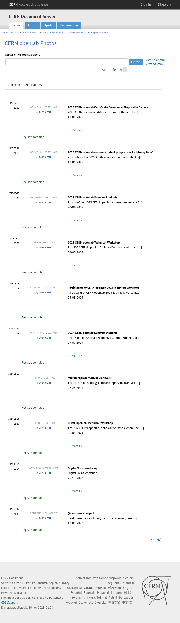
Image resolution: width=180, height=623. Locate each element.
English (128, 588)
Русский (71, 602)
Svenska (100, 602)
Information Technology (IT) (54, 32)
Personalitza (69, 25)
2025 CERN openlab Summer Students (92, 197)
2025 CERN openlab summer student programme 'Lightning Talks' (110, 152)
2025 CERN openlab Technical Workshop (94, 243)
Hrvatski (103, 593)
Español (76, 593)
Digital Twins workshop (83, 468)
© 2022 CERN (43, 518)
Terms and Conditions (47, 588)
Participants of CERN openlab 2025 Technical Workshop (103, 288)
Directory (164, 4)
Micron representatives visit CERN (90, 378)
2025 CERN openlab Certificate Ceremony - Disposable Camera (108, 107)
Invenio (22, 593)
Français (89, 593)
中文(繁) (128, 602)
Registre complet (33, 137)
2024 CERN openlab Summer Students (92, 333)
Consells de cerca (155, 59)
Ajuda (48, 25)
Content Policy (21, 588)
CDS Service (27, 598)
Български (74, 588)
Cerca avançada (154, 63)
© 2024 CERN (43, 337)
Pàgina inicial (9, 32)
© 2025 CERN (43, 112)
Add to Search (112, 70)
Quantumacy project (81, 513)
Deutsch (100, 588)
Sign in (146, 4)
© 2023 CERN (43, 473)
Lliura (32, 25)
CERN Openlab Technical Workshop (90, 423)
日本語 (129, 593)
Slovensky (86, 602)
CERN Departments (28, 32)
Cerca (16, 25)
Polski (113, 597)
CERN (28, 4)
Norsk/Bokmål (97, 597)
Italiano (116, 593)
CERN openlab (77, 32)
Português (126, 597)
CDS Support (9, 603)
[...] (139, 112)
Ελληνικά (114, 588)
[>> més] (155, 539)
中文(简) (114, 602)
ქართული (77, 597)
